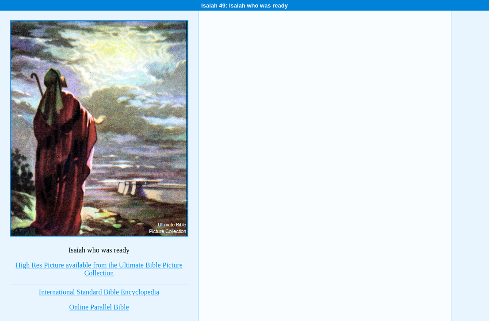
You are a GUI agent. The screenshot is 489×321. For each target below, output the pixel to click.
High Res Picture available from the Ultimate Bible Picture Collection (99, 269)
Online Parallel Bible (99, 307)
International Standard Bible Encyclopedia (99, 292)
